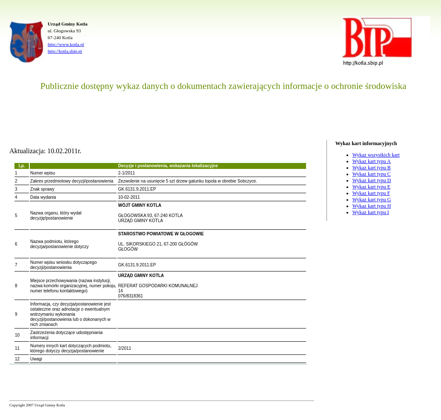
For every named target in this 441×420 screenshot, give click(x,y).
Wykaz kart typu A (371, 161)
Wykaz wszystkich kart (376, 155)
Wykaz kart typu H (371, 206)
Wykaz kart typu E (371, 187)
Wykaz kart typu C (371, 174)
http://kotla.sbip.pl (65, 51)
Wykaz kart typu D (371, 180)
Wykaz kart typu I (370, 212)
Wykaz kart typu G (371, 200)
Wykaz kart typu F (371, 193)
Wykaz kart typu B (371, 168)
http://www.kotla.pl (66, 44)
